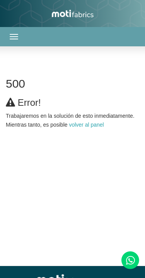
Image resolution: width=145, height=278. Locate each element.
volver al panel (86, 125)
